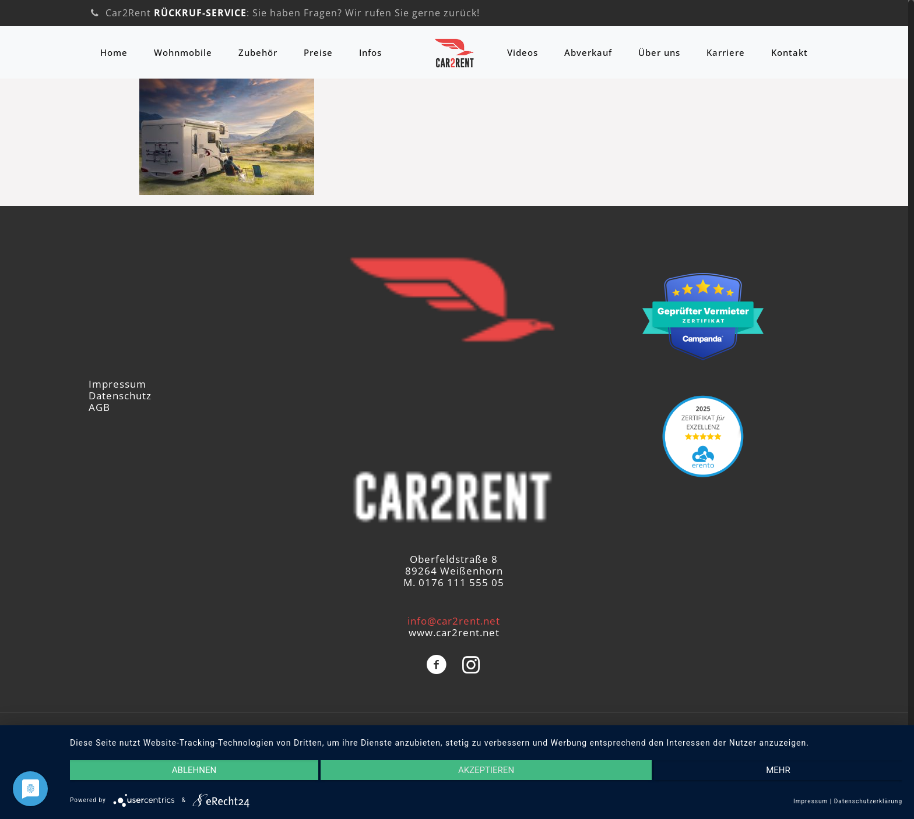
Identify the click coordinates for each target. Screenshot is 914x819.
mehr (778, 770)
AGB (99, 407)
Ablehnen (194, 770)
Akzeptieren (486, 770)
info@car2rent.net (453, 620)
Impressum (117, 384)
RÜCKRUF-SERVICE (200, 12)
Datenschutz (120, 395)
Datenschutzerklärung (868, 801)
